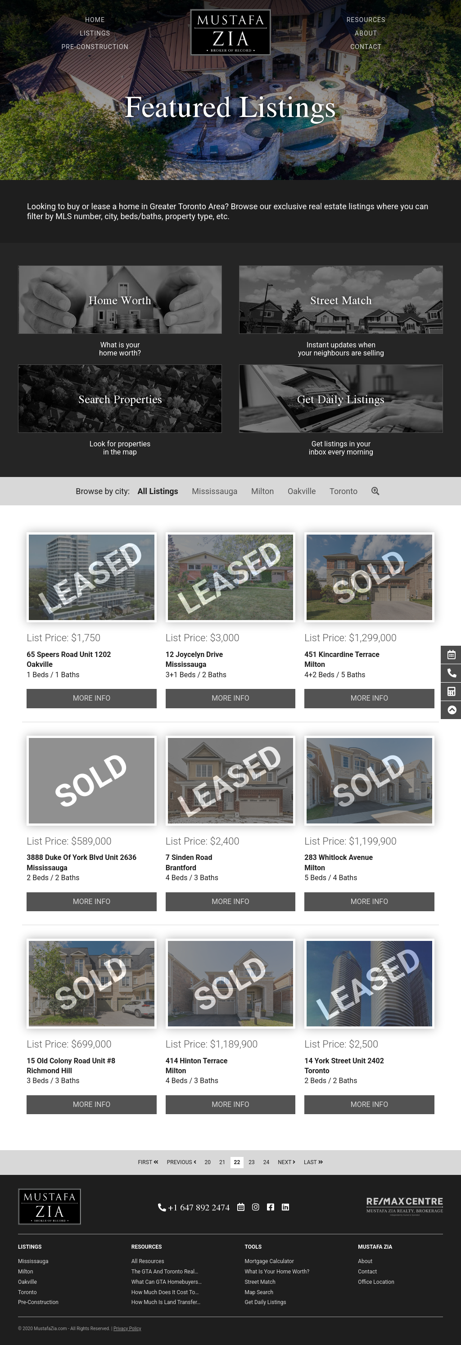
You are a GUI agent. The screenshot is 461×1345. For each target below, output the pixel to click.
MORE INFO (92, 698)
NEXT (286, 1162)
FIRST (148, 1162)
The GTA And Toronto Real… (164, 1272)
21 (222, 1162)
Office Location (376, 1282)
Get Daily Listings (340, 399)
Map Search (258, 1292)
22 (237, 1162)
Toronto (343, 491)
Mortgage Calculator (269, 1261)
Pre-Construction (38, 1302)
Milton (262, 491)
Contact (367, 1272)
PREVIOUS (181, 1162)
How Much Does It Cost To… (165, 1292)
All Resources (147, 1261)
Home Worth (120, 300)
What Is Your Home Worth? (276, 1272)
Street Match (341, 300)
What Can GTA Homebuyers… (166, 1282)
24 (266, 1162)
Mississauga (214, 491)
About (365, 1261)
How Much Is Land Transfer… (166, 1302)
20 (208, 1162)
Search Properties (120, 399)
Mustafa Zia (230, 35)
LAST (313, 1162)
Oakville (302, 491)
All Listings (158, 491)
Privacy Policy (127, 1328)
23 (252, 1162)
